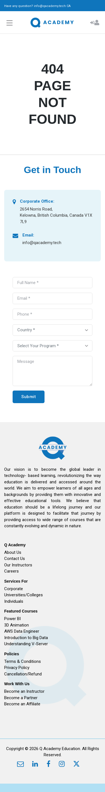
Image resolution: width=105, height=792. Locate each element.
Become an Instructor (24, 691)
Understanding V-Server (26, 643)
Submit (28, 396)
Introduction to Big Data (26, 637)
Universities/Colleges (23, 594)
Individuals (13, 601)
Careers (11, 571)
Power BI (12, 618)
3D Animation (16, 625)
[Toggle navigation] (9, 23)
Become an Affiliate (22, 703)
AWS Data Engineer (21, 631)
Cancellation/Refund (23, 674)
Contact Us (14, 558)
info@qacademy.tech (50, 6)
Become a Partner (21, 697)
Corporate (13, 588)
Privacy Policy (16, 667)
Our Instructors (18, 565)
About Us (12, 552)
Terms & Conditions (22, 661)
